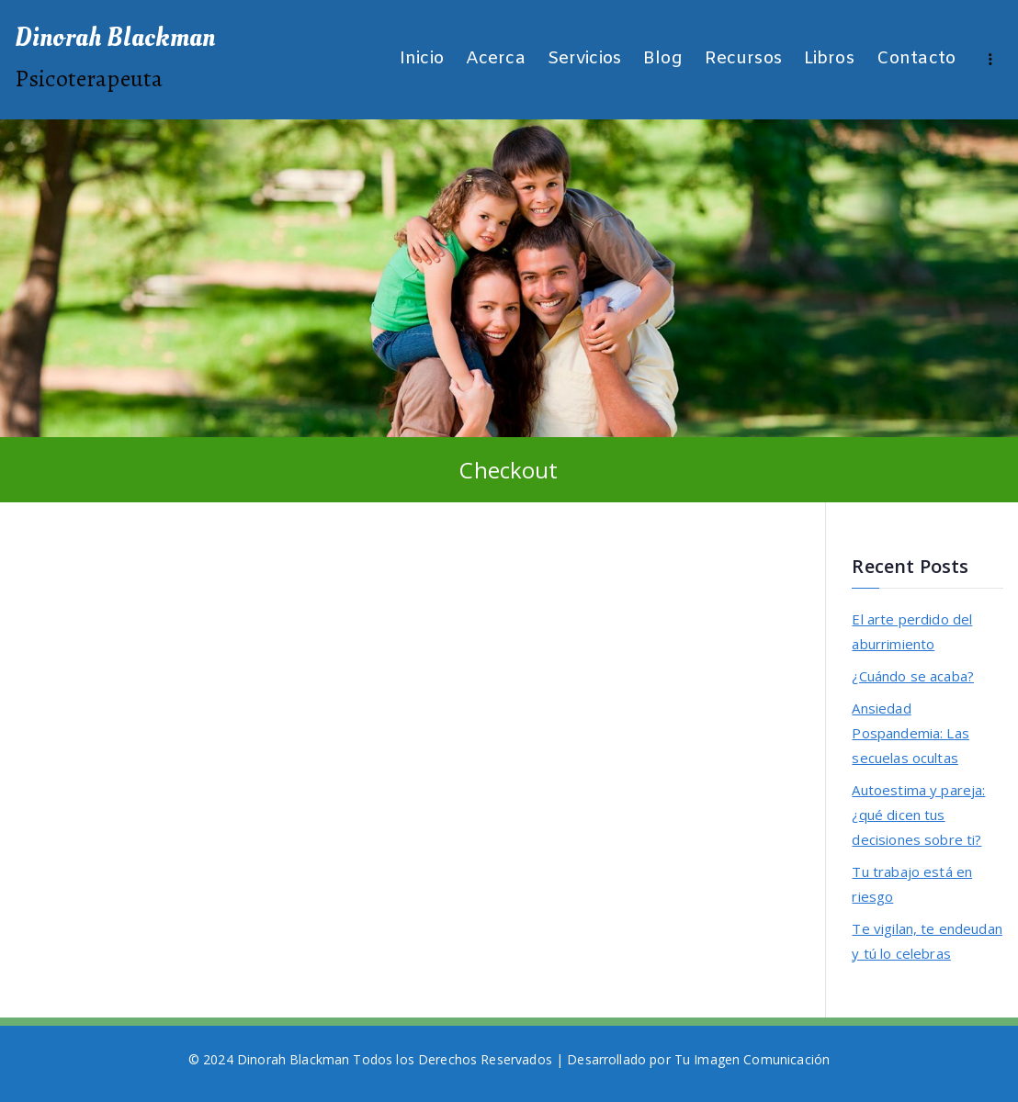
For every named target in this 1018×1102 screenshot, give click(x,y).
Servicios (584, 59)
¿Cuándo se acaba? (913, 676)
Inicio (422, 59)
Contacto (916, 59)
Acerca (496, 59)
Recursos (743, 59)
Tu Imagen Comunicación (752, 1059)
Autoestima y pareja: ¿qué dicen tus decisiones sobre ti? (918, 815)
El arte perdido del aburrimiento (912, 631)
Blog (663, 59)
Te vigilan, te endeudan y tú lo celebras (926, 940)
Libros (829, 59)
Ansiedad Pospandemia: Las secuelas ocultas (910, 733)
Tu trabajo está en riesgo (912, 883)
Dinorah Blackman (115, 37)
